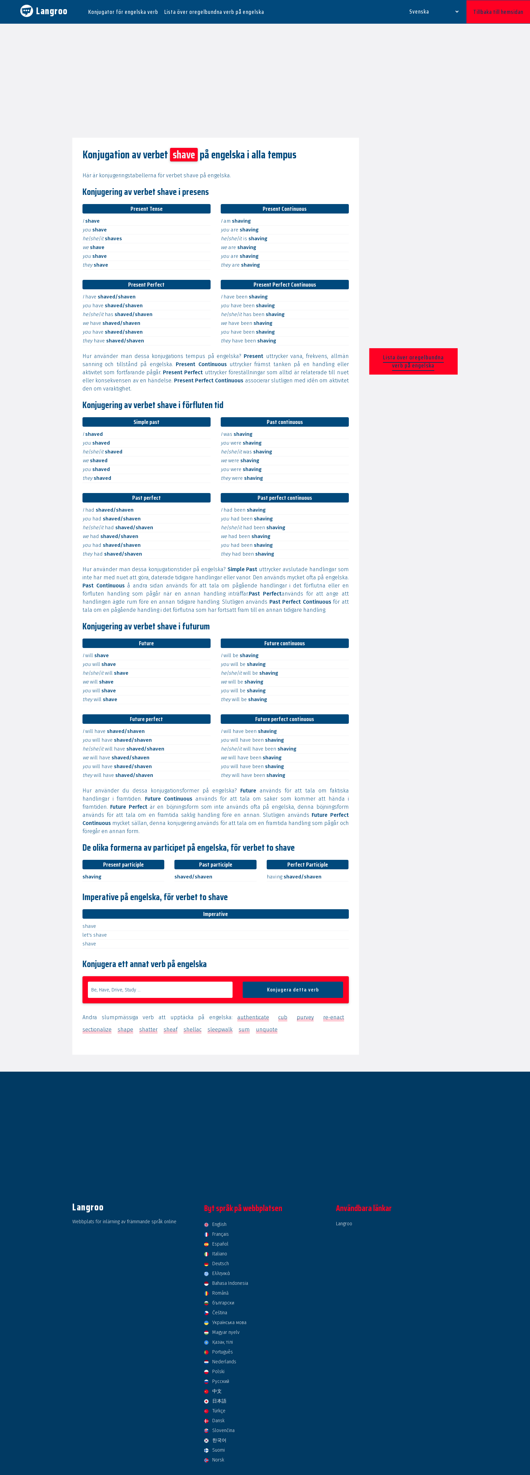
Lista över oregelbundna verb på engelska (214, 11)
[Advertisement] (265, 80)
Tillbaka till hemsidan (498, 11)
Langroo (344, 1223)
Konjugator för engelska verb (123, 11)
